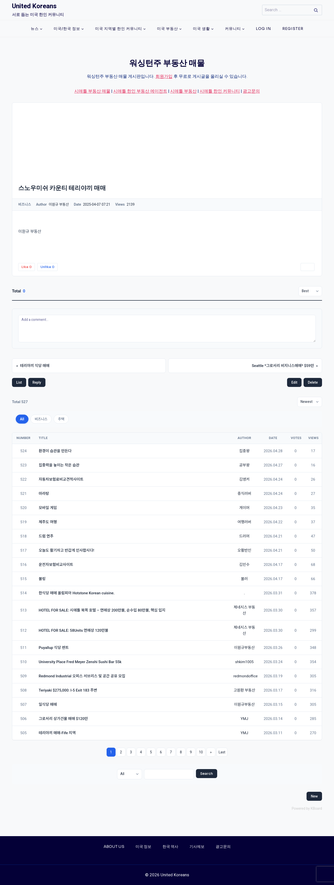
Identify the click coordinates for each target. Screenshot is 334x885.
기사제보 (196, 846)
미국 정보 (143, 846)
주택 (61, 419)
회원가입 (164, 76)
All (22, 419)
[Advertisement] (167, 140)
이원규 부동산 (29, 231)
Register (292, 28)
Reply (36, 382)
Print (307, 267)
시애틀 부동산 (183, 91)
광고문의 (251, 91)
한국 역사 (170, 846)
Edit (294, 382)
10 (201, 752)
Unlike (47, 267)
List (19, 382)
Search (206, 773)
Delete (313, 382)
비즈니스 (41, 419)
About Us (114, 846)
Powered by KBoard (307, 808)
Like (26, 267)
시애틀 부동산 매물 (92, 91)
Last (222, 752)
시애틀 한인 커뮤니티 (220, 91)
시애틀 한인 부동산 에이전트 (140, 91)
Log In (263, 28)
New (314, 796)
